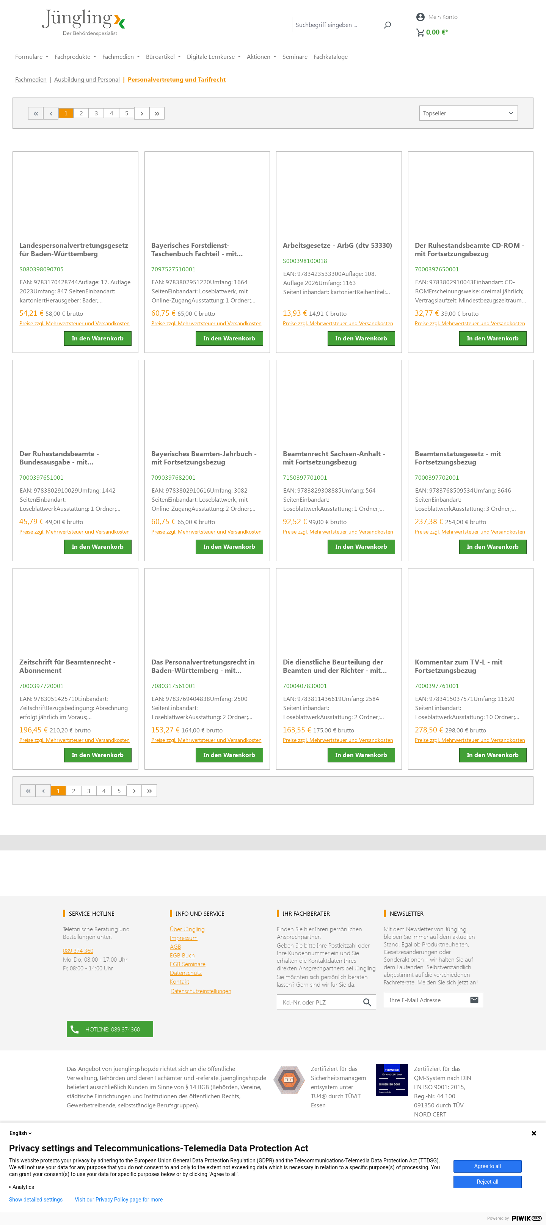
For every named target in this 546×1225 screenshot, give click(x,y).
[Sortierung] (468, 113)
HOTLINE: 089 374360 (105, 1028)
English (21, 1133)
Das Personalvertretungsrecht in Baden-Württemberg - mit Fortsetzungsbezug (203, 666)
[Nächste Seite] (141, 113)
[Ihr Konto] (437, 16)
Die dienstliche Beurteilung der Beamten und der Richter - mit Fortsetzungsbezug (333, 666)
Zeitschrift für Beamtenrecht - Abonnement (67, 666)
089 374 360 (78, 950)
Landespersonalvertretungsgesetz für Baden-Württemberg (73, 249)
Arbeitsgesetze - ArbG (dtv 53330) (337, 245)
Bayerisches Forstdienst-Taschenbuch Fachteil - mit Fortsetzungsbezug (194, 249)
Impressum (184, 938)
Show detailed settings (36, 1200)
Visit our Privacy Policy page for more (119, 1200)
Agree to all (487, 1166)
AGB (175, 946)
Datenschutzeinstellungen (201, 991)
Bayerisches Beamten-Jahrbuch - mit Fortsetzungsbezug (204, 457)
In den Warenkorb (98, 338)
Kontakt (179, 981)
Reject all (488, 1182)
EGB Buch (182, 955)
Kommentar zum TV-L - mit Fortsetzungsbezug (458, 666)
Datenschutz (186, 972)
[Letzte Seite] (157, 113)
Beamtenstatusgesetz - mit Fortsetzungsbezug (458, 457)
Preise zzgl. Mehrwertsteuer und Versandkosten (74, 323)
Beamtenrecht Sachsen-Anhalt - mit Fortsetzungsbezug (334, 457)
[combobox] (335, 24)
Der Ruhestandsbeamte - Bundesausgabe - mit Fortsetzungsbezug (59, 457)
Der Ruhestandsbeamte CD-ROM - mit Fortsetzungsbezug (469, 249)
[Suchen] (387, 24)
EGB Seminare (188, 964)
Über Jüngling (187, 929)
